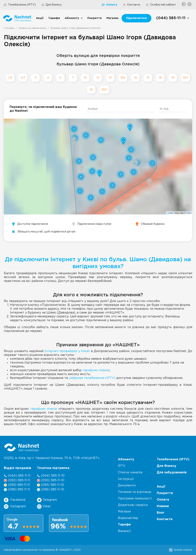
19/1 (185, 77)
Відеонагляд (128, 518)
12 (97, 77)
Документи (127, 485)
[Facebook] (184, 4)
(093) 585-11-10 (50, 485)
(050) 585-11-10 (50, 480)
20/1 (104, 89)
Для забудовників (172, 472)
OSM (188, 213)
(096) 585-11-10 (50, 489)
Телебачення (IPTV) (20, 4)
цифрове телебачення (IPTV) (92, 378)
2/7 (22, 77)
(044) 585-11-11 (17, 475)
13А (122, 77)
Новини (163, 506)
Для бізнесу (52, 4)
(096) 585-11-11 (17, 489)
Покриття (94, 18)
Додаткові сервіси (133, 505)
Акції (39, 18)
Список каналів (130, 472)
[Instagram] (189, 4)
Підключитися (136, 18)
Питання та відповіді (134, 492)
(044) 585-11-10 (51, 475)
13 (110, 77)
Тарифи (54, 18)
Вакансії (124, 531)
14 (135, 77)
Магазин (112, 18)
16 (160, 77)
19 (173, 77)
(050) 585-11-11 (17, 480)
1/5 (10, 77)
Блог (160, 512)
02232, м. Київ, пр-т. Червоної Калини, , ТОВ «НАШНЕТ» (52, 458)
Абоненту (72, 18)
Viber (44, 506)
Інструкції (126, 479)
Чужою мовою (180, 550)
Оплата (109, 4)
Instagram (15, 506)
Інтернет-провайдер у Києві (67, 351)
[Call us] (172, 18)
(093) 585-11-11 (17, 485)
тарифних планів (95, 370)
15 (148, 77)
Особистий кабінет (161, 4)
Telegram (47, 500)
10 (85, 77)
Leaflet (170, 213)
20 (91, 89)
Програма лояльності (135, 498)
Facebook (15, 500)
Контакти (131, 4)
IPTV (121, 466)
